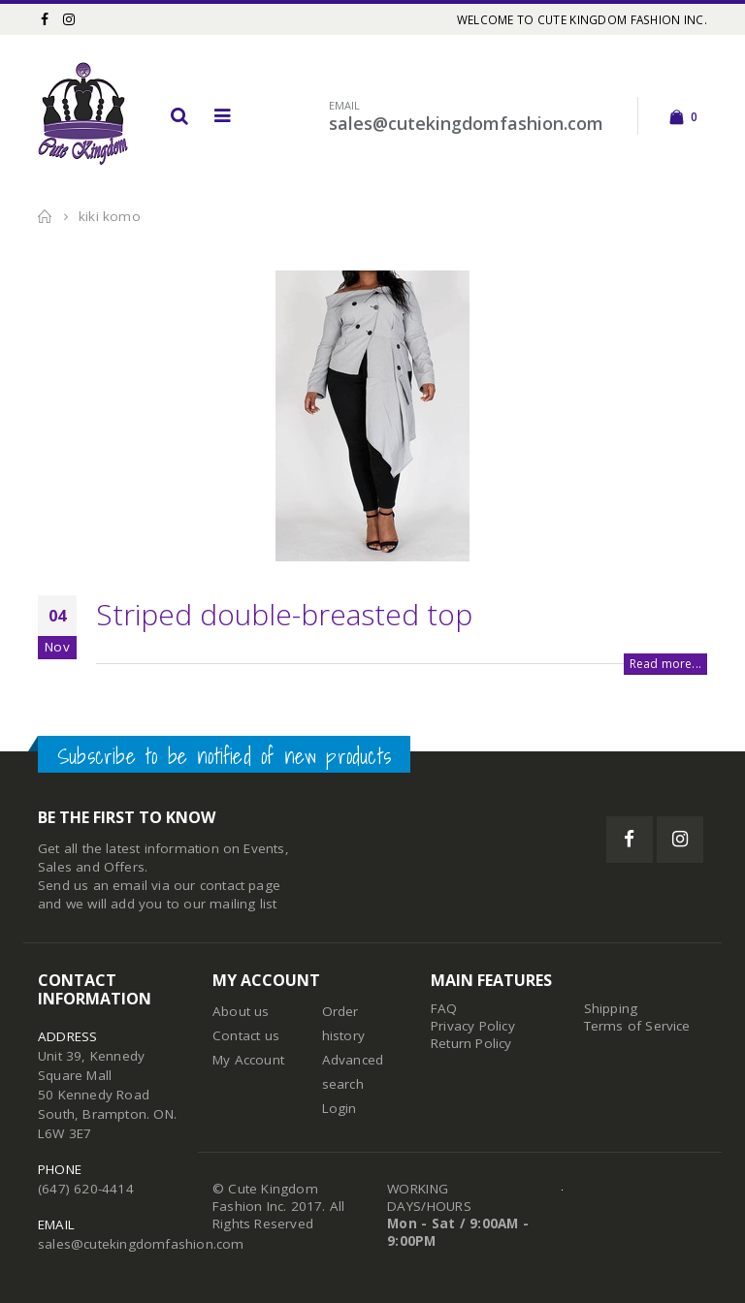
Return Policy (471, 1043)
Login (339, 1108)
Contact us (245, 1035)
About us (241, 1011)
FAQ (444, 1008)
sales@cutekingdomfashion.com (141, 1244)
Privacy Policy (473, 1025)
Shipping (611, 1008)
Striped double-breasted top (284, 614)
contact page (240, 885)
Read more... (665, 663)
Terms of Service (637, 1025)
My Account (248, 1059)
